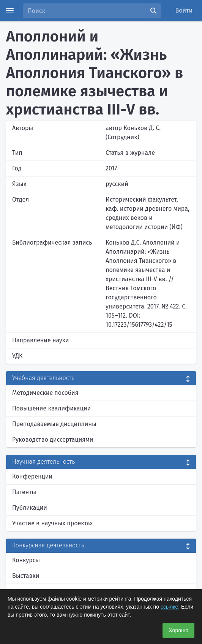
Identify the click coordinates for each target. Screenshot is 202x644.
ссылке (169, 607)
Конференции (32, 476)
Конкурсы (26, 560)
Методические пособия (45, 392)
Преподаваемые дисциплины (54, 424)
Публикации (29, 507)
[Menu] (10, 10)
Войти (184, 10)
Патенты (24, 492)
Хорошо (178, 630)
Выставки (25, 575)
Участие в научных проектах (52, 523)
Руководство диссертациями (52, 439)
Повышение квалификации (51, 408)
